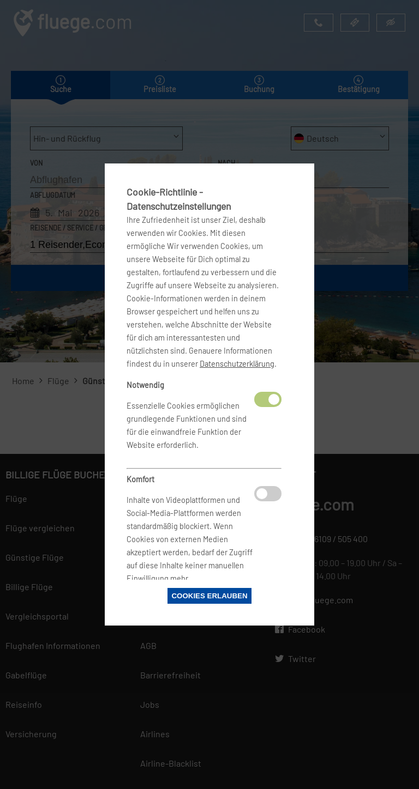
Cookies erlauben (209, 596)
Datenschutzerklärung (237, 363)
